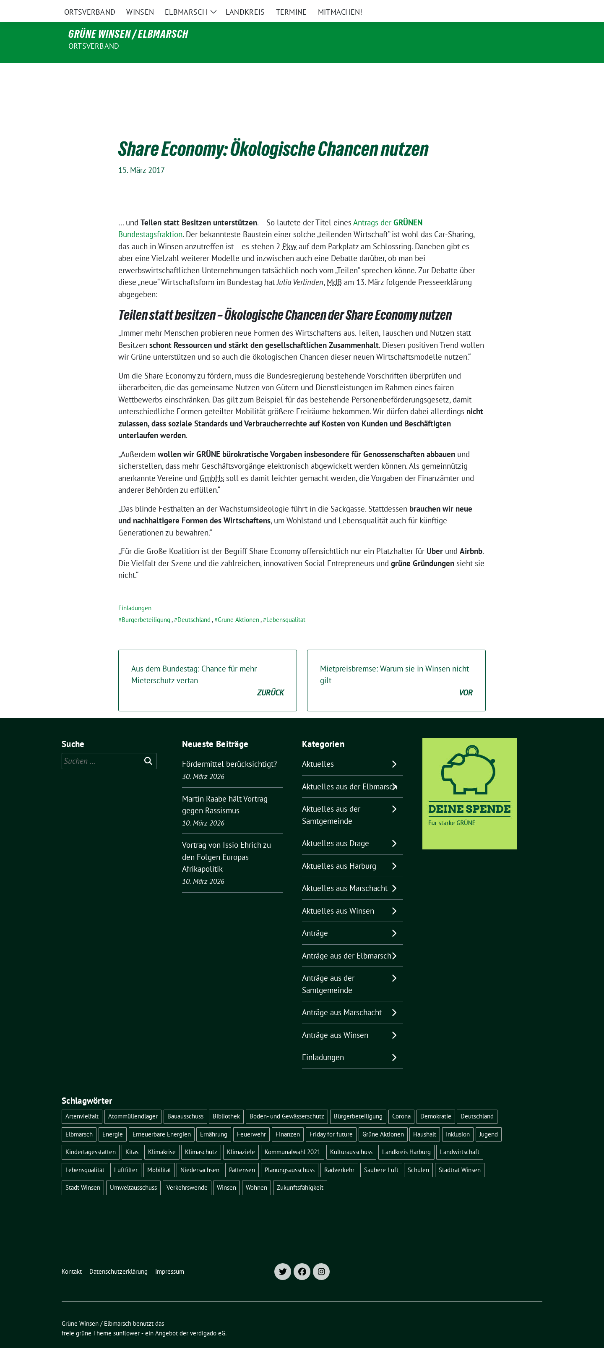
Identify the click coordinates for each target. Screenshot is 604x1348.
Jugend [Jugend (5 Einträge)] (488, 1117)
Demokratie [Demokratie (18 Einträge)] (435, 1098)
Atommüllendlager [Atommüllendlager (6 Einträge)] (133, 1098)
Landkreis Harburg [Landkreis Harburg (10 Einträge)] (406, 1134)
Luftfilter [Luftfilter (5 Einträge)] (126, 1152)
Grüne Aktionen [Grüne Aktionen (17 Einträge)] (383, 1117)
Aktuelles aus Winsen (338, 893)
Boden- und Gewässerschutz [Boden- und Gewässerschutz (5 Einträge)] (287, 1098)
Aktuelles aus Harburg (339, 848)
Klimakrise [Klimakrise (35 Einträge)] (162, 1134)
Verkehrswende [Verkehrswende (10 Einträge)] (187, 1170)
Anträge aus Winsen (335, 1017)
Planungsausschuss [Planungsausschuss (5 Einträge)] (290, 1152)
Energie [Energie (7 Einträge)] (112, 1117)
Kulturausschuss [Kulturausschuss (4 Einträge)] (351, 1134)
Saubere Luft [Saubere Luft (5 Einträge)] (381, 1152)
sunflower (126, 1315)
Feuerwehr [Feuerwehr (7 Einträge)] (251, 1117)
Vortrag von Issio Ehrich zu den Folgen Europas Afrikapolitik (226, 839)
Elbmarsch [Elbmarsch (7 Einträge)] (79, 1117)
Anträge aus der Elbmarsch (346, 938)
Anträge (315, 915)
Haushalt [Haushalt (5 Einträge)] (424, 1117)
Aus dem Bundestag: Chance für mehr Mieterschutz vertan (207, 663)
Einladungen (134, 590)
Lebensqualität (285, 602)
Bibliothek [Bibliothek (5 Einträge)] (226, 1098)
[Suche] (515, 8)
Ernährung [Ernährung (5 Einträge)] (213, 1117)
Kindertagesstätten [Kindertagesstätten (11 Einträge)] (90, 1134)
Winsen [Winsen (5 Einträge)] (226, 1170)
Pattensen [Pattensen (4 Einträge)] (242, 1152)
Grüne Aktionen (238, 602)
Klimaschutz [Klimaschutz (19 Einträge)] (201, 1134)
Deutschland (194, 602)
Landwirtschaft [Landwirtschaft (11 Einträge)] (459, 1134)
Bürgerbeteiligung (146, 602)
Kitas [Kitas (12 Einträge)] (131, 1134)
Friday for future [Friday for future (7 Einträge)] (331, 1117)
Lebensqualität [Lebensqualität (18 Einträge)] (84, 1152)
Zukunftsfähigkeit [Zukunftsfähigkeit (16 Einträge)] (300, 1170)
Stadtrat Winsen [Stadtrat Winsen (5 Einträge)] (460, 1152)
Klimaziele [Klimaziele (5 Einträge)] (241, 1134)
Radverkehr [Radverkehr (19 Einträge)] (339, 1152)
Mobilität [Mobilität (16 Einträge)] (159, 1152)
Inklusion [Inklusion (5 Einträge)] (458, 1117)
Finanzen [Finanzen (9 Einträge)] (288, 1117)
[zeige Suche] (527, 8)
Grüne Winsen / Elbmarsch (128, 34)
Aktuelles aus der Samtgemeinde (331, 797)
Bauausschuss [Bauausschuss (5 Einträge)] (185, 1098)
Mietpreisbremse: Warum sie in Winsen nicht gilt (396, 663)
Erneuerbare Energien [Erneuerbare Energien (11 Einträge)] (162, 1117)
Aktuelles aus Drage (335, 825)
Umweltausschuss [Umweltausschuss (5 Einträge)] (133, 1170)
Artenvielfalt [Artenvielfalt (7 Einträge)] (82, 1098)
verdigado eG (207, 1315)
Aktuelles (318, 746)
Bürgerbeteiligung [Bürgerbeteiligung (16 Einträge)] (358, 1098)
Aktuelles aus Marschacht (345, 870)
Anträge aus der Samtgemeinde (328, 966)
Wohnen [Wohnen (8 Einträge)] (256, 1170)
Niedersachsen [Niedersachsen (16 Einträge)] (199, 1152)
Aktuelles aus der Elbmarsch (349, 769)
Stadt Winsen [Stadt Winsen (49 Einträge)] (82, 1170)
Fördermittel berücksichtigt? (229, 746)
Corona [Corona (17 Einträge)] (401, 1098)
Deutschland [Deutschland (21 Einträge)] (477, 1098)
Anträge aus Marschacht (342, 995)
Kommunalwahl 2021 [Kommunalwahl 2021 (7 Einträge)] (292, 1134)
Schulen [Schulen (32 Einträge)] (418, 1152)
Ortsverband (93, 46)
